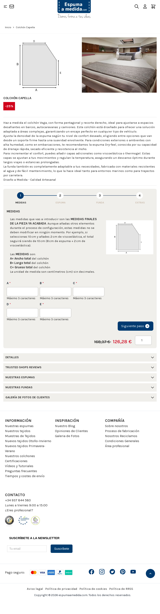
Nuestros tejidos (17, 431)
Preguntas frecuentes (21, 471)
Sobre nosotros (116, 426)
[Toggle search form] (136, 6)
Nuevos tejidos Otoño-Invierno (28, 441)
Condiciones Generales (122, 441)
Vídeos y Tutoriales (19, 466)
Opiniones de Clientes (71, 431)
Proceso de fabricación (122, 431)
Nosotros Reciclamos (121, 436)
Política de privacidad (61, 589)
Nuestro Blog (65, 426)
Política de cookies (93, 589)
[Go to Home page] (74, 9)
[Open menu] (5, 6)
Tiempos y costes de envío (25, 476)
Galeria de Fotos (67, 436)
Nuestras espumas (19, 426)
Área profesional (117, 446)
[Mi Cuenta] (145, 6)
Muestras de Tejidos (20, 436)
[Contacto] (11, 6)
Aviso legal (35, 589)
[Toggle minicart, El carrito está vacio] (153, 6)
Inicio (8, 27)
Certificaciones (16, 461)
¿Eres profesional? (19, 510)
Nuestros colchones (20, 456)
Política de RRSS (121, 589)
